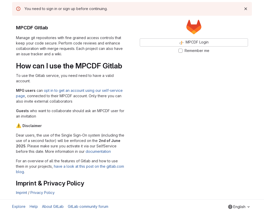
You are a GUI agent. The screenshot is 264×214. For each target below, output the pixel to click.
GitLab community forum (88, 206)
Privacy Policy (42, 192)
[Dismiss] (246, 9)
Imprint (21, 192)
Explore (19, 206)
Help (34, 206)
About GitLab (53, 206)
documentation (98, 151)
